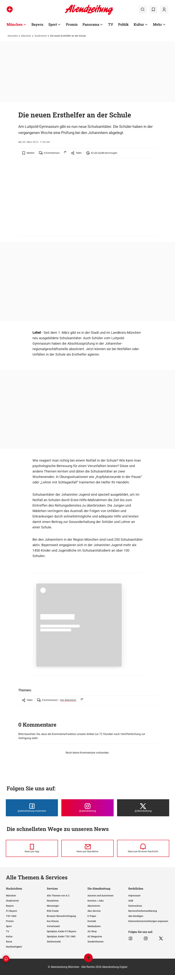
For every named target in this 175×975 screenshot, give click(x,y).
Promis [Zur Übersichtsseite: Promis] (72, 24)
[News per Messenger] (32, 848)
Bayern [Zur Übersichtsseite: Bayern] (37, 24)
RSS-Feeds (53, 911)
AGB (130, 900)
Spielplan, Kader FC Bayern (61, 931)
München (26, 35)
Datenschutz (135, 905)
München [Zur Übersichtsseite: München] (15, 24)
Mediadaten (94, 926)
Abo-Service (94, 911)
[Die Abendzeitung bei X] (143, 807)
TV (7, 931)
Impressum (134, 895)
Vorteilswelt (53, 926)
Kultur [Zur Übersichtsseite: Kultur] (139, 24)
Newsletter (53, 900)
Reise (9, 941)
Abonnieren (94, 905)
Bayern (10, 905)
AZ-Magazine (95, 936)
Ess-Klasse (53, 921)
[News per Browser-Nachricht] (143, 848)
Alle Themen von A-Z (58, 895)
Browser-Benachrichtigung (61, 916)
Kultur (9, 936)
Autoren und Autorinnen (100, 895)
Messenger (53, 905)
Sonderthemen (96, 941)
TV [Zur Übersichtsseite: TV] (110, 24)
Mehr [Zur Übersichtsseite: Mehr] (157, 24)
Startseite (13, 35)
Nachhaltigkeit (14, 946)
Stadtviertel (41, 35)
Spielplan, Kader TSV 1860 (61, 936)
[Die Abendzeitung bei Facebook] (32, 807)
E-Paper (92, 916)
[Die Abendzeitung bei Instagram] (87, 807)
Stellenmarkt (54, 941)
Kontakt (92, 921)
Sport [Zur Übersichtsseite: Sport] (52, 24)
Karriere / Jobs (96, 900)
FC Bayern (11, 911)
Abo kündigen (135, 916)
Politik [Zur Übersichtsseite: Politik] (123, 24)
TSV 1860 (11, 916)
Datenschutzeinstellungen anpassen (148, 921)
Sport (9, 926)
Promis (10, 921)
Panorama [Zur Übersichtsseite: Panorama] (91, 24)
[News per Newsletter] (87, 848)
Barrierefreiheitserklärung (142, 911)
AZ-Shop (92, 931)
